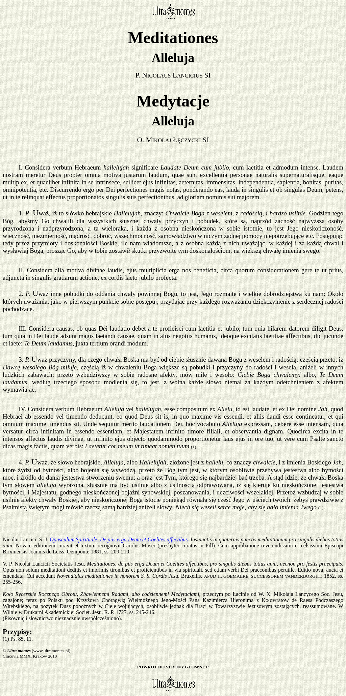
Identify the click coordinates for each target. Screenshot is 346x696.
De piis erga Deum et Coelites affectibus (144, 539)
